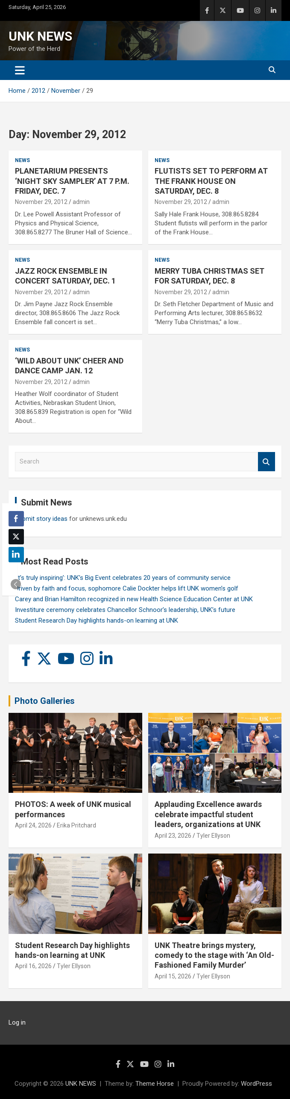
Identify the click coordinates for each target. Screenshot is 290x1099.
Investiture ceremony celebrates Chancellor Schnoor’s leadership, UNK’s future (125, 610)
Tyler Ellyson (213, 835)
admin (81, 201)
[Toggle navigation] (20, 70)
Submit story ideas (41, 519)
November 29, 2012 (41, 201)
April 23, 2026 (173, 835)
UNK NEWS (40, 36)
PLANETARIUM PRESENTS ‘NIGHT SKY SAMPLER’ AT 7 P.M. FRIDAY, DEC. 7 (72, 180)
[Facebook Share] (16, 518)
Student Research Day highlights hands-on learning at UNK (96, 620)
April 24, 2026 (33, 825)
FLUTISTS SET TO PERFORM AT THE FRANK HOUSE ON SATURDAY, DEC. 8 (211, 180)
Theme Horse (154, 1083)
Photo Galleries (45, 701)
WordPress (256, 1083)
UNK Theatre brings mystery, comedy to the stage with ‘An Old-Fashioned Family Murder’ (214, 955)
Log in (17, 1022)
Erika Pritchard (76, 825)
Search (266, 461)
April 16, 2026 (33, 966)
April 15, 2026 (173, 976)
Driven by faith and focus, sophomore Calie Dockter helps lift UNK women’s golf (126, 588)
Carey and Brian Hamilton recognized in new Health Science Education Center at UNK (134, 599)
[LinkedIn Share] (16, 554)
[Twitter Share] (16, 536)
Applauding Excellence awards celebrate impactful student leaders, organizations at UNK (208, 814)
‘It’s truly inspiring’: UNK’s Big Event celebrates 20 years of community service (123, 578)
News (22, 160)
